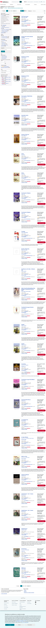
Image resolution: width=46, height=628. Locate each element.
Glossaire (25, 591)
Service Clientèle (29, 603)
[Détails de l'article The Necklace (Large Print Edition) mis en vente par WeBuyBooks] (16, 383)
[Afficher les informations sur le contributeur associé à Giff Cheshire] (23, 475)
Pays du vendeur (3, 72)
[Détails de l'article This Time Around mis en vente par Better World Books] (16, 20)
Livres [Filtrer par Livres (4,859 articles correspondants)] (3, 15)
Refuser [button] (19, 624)
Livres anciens (19, 4)
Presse (20, 603)
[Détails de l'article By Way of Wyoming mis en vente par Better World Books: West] (16, 251)
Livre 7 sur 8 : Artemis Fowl (25, 38)
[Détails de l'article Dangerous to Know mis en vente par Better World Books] (16, 59)
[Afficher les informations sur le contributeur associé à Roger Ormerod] (23, 439)
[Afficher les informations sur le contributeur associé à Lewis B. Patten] (23, 271)
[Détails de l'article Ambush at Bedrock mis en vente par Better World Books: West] (16, 479)
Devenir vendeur (43, 4)
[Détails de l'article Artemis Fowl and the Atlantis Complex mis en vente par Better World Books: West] (16, 41)
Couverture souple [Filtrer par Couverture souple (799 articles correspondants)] (5, 37)
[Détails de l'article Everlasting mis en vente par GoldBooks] (16, 367)
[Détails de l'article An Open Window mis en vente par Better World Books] (16, 441)
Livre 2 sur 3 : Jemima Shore (25, 457)
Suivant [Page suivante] (14, 10)
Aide (44, 1)
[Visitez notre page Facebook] (35, 602)
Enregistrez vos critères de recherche (29, 592)
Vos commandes (6, 607)
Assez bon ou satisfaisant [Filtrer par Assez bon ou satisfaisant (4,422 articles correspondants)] (6, 29)
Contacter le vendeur (24, 48)
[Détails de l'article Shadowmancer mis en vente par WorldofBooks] (16, 531)
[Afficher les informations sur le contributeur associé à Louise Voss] (23, 551)
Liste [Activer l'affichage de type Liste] (22, 10)
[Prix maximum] (2, 63)
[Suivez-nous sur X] (35, 604)
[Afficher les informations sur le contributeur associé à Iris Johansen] (23, 366)
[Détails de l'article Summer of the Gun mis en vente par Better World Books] (16, 138)
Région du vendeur (4, 70)
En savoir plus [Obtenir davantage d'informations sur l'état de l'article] (4, 25)
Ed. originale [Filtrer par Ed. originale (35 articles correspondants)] (4, 40)
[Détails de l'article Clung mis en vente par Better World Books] (16, 158)
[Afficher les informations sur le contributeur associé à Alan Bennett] (23, 511)
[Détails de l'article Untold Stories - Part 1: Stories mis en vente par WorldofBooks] (16, 496)
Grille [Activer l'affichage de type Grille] (25, 10)
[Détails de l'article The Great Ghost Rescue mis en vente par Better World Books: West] (16, 403)
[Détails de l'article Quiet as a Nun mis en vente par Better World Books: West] (16, 460)
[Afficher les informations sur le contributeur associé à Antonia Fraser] (23, 458)
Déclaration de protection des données (23, 607)
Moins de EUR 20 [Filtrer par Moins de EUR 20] (4, 56)
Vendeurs (35, 4)
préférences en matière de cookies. (21, 620)
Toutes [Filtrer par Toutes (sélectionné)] (2, 35)
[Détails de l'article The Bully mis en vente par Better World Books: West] (16, 235)
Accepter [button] (9, 624)
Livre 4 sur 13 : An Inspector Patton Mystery (27, 438)
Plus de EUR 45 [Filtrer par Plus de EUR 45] (3, 58)
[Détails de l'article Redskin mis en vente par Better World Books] (16, 329)
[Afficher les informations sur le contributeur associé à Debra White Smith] (24, 17)
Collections (11, 4)
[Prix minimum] (2, 61)
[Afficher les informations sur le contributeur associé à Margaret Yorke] (23, 57)
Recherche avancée (3, 4)
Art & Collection (27, 4)
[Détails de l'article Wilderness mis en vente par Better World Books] (16, 572)
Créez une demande (4, 593)
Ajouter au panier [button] (41, 27)
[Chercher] (21, 2)
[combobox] (15, 2)
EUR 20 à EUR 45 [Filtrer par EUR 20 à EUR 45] (4, 57)
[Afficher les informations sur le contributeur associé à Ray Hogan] (23, 194)
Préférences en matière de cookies (23, 609)
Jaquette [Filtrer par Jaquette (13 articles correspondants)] (3, 42)
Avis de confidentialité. (25, 622)
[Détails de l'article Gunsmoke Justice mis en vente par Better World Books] (16, 119)
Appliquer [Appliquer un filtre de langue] (3, 51)
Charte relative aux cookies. (19, 621)
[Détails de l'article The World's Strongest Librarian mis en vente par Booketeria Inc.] (16, 310)
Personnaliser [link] (30, 624)
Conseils (25, 590)
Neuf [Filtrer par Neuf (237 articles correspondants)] (3, 26)
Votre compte (36, 1)
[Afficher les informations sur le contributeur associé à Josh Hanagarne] (23, 308)
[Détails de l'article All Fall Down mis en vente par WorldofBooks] (16, 552)
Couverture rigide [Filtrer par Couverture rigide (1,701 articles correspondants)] (5, 36)
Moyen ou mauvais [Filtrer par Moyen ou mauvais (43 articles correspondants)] (4, 30)
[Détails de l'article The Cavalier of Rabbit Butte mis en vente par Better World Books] (16, 100)
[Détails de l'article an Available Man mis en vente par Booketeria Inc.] (16, 423)
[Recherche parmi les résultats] (29, 13)
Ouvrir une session (30, 1)
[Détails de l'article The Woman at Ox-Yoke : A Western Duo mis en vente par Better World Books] (16, 271)
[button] (44, 13)
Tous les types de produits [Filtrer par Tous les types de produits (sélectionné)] (5, 14)
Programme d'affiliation (15, 603)
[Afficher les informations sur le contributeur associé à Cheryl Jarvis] (23, 380)
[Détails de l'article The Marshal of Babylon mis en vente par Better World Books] (16, 197)
